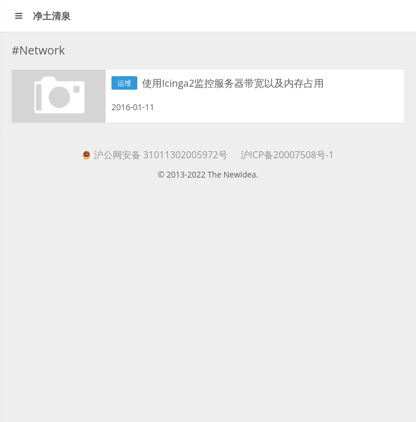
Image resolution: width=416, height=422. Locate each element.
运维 (124, 83)
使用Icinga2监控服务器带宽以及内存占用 (233, 83)
